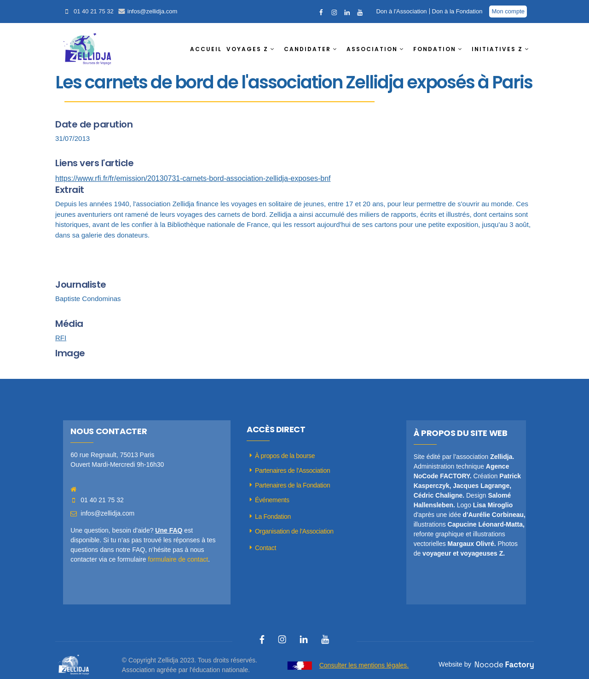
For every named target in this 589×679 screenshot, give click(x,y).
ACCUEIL (206, 49)
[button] (252, 49)
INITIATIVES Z (497, 49)
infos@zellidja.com (152, 11)
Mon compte (508, 11)
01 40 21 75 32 (94, 11)
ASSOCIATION (372, 49)
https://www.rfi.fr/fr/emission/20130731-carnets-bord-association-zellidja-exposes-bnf (192, 178)
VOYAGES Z (247, 49)
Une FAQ (168, 530)
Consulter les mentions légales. (364, 665)
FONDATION (434, 49)
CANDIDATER (307, 49)
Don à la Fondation (457, 11)
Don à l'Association (401, 11)
